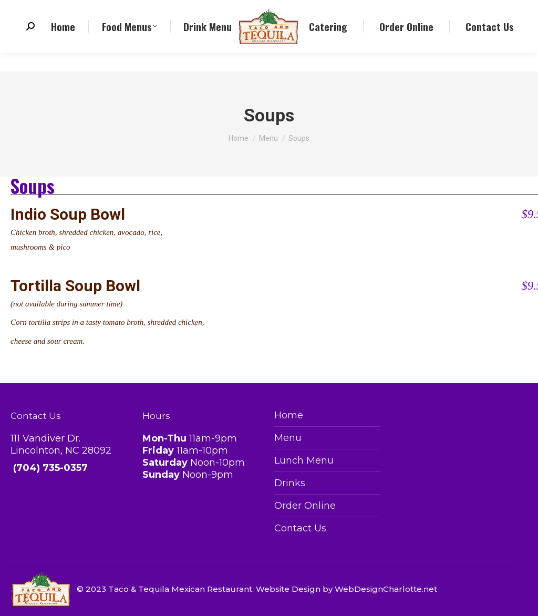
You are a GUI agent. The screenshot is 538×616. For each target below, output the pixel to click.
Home (288, 415)
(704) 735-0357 (55, 10)
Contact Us (300, 528)
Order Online (305, 505)
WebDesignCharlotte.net (386, 589)
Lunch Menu (304, 460)
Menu (288, 438)
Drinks (289, 483)
